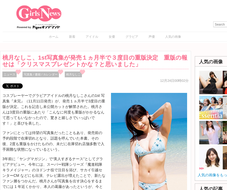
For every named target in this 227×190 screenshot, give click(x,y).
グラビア (132, 37)
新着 (72, 37)
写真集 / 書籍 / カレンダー (41, 74)
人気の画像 (173, 37)
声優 (152, 37)
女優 (112, 37)
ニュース (9, 74)
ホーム (53, 37)
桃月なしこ (73, 74)
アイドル (92, 37)
